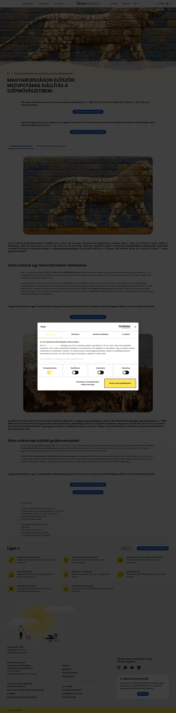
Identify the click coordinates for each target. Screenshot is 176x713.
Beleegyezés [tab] (50, 335)
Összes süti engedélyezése (120, 383)
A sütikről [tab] (126, 334)
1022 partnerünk (53, 345)
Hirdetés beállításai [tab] (100, 334)
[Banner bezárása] (135, 327)
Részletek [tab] (75, 334)
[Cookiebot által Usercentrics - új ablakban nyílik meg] (120, 327)
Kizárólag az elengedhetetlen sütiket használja (87, 383)
